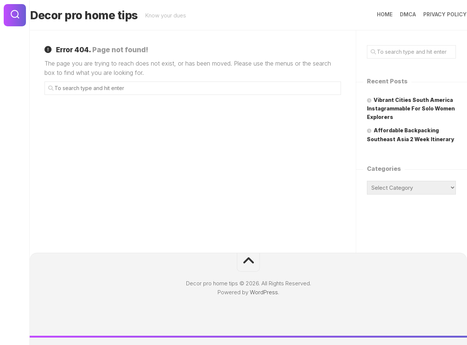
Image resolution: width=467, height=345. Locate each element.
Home (370, 14)
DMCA (393, 14)
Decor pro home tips (98, 15)
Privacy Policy (430, 14)
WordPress (264, 292)
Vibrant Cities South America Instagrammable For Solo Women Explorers (411, 108)
